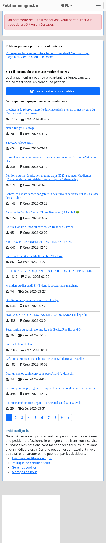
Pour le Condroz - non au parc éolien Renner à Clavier (39, 227)
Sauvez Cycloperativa (19, 142)
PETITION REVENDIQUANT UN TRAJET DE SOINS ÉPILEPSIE (49, 271)
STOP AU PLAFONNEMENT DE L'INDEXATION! (39, 241)
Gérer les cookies (24, 467)
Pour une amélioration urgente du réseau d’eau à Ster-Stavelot (44, 402)
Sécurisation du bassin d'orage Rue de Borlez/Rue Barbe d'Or (44, 329)
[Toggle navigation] (98, 5)
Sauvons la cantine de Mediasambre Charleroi (34, 256)
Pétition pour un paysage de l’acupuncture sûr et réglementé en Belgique (51, 388)
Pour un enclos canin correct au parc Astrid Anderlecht (39, 373)
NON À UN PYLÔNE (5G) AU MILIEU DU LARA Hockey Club (47, 314)
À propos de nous (24, 472)
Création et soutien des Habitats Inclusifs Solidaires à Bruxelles (45, 358)
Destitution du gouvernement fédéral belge (32, 300)
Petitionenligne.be (20, 5)
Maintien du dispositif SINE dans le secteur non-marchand (42, 285)
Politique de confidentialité (31, 463)
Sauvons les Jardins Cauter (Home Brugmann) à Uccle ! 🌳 (43, 212)
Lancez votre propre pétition (53, 91)
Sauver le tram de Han (19, 344)
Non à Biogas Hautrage (20, 127)
